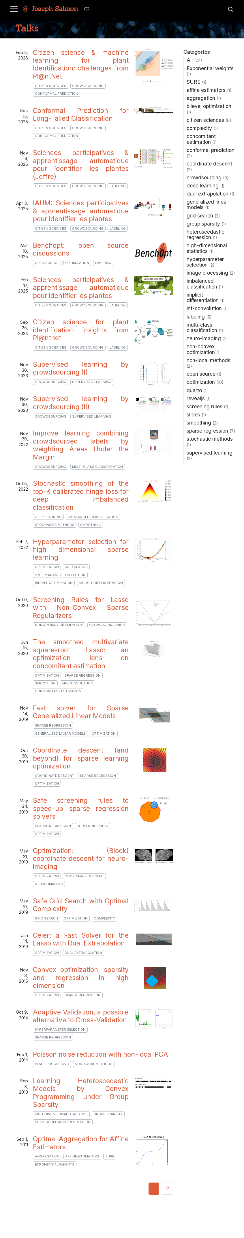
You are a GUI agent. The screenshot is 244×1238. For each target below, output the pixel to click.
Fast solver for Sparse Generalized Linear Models (81, 712)
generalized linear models (60, 733)
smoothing (90, 525)
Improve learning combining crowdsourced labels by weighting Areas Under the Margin (81, 445)
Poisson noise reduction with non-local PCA (100, 1054)
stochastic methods (54, 525)
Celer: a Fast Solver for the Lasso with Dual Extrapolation (81, 939)
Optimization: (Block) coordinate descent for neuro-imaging (81, 859)
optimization (77, 263)
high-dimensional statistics (61, 1114)
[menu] (14, 9)
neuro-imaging (49, 884)
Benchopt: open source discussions (81, 249)
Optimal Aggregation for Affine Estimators (81, 1143)
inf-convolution (77, 683)
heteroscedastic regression (63, 1122)
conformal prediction (56, 94)
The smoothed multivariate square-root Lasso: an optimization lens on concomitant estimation (81, 654)
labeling (118, 186)
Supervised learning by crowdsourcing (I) (81, 368)
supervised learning (91, 382)
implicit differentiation (100, 583)
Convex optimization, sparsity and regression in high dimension (81, 978)
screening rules (92, 826)
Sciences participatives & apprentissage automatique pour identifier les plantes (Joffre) (81, 164)
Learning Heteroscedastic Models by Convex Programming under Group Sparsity (81, 1093)
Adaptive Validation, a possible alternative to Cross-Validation (81, 1016)
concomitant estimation (58, 691)
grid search (76, 567)
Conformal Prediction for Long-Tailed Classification (81, 114)
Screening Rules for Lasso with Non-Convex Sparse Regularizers (81, 608)
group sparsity (108, 1114)
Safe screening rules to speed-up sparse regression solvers (81, 808)
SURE (109, 1156)
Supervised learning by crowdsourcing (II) (81, 403)
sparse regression (107, 625)
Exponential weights (54, 1164)
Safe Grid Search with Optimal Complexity (81, 905)
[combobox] (230, 9)
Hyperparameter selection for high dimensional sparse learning (81, 550)
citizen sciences (50, 86)
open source (47, 263)
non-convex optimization (59, 625)
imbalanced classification (92, 517)
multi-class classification (97, 467)
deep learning (48, 517)
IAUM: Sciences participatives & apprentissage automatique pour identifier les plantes (81, 211)
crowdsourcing (88, 86)
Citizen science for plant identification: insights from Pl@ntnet (81, 330)
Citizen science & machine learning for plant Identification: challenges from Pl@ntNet (81, 64)
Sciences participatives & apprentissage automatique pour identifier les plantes (81, 288)
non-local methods (93, 1064)
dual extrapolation (83, 953)
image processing (52, 1064)
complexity (104, 918)
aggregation (47, 1156)
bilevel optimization (54, 583)
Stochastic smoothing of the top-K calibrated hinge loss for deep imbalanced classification (81, 495)
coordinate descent (54, 776)
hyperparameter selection (60, 575)
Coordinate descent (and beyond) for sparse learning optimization (81, 758)
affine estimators (82, 1156)
